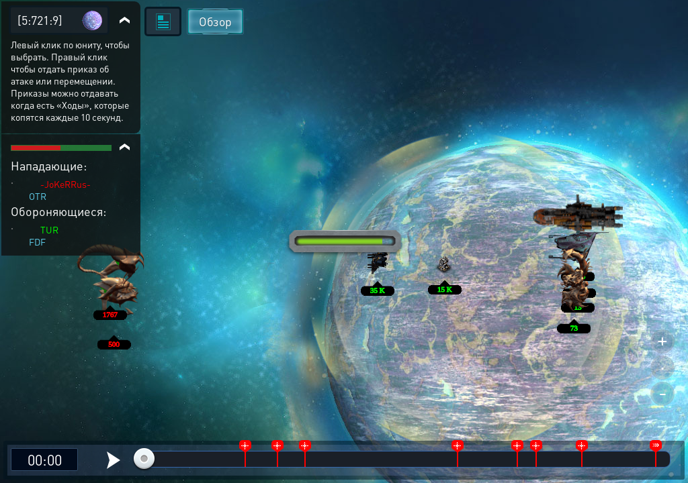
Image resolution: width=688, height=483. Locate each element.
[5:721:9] (39, 20)
